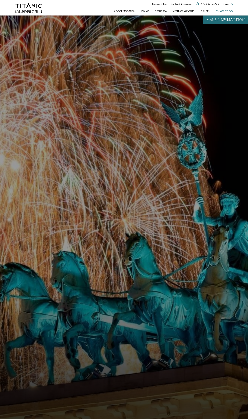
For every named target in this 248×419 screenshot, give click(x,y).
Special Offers (159, 4)
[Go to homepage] (28, 7)
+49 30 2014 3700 (209, 4)
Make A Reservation (225, 20)
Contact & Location (181, 4)
